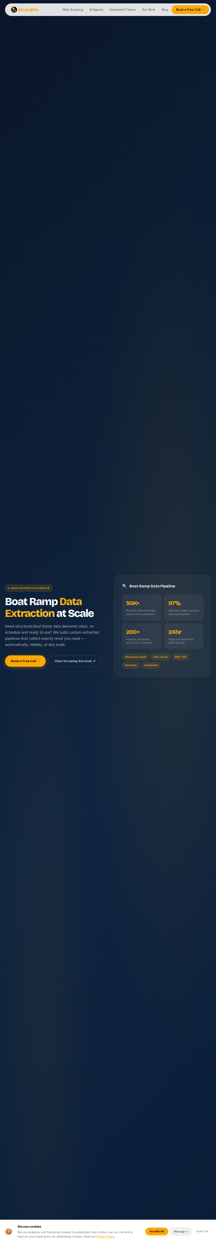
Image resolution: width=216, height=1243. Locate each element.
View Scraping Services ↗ (75, 661)
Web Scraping (73, 9)
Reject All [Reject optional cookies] (202, 1231)
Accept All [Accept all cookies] (157, 1231)
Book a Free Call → (190, 9)
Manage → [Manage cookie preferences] (181, 1231)
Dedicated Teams (123, 9)
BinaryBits (25, 10)
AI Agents (96, 9)
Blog (165, 9)
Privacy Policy (105, 1236)
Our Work (148, 9)
